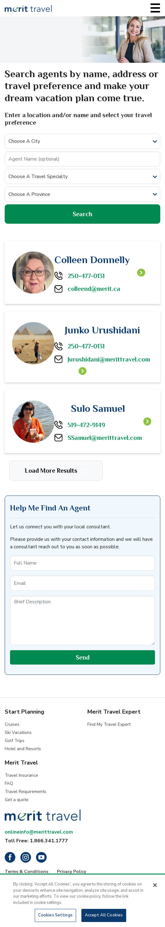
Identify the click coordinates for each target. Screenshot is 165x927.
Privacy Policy (71, 872)
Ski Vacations (18, 732)
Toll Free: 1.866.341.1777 (36, 840)
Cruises (12, 724)
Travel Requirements (25, 792)
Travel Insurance (21, 775)
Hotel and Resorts (23, 749)
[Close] (155, 886)
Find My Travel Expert (109, 724)
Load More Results (56, 470)
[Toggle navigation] (155, 8)
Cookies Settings (55, 916)
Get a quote (16, 800)
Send (83, 657)
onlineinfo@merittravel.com (39, 832)
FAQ (9, 783)
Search (82, 214)
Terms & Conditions (26, 872)
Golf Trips (14, 741)
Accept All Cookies (104, 916)
